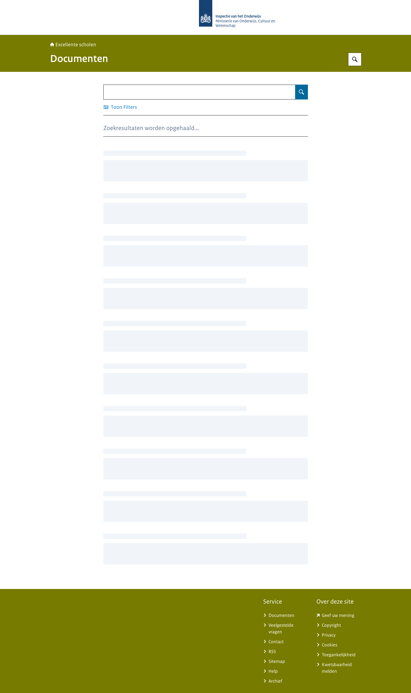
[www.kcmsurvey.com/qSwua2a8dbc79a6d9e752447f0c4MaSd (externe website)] (338, 615)
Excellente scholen (73, 45)
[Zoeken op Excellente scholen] (354, 59)
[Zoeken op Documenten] (301, 92)
